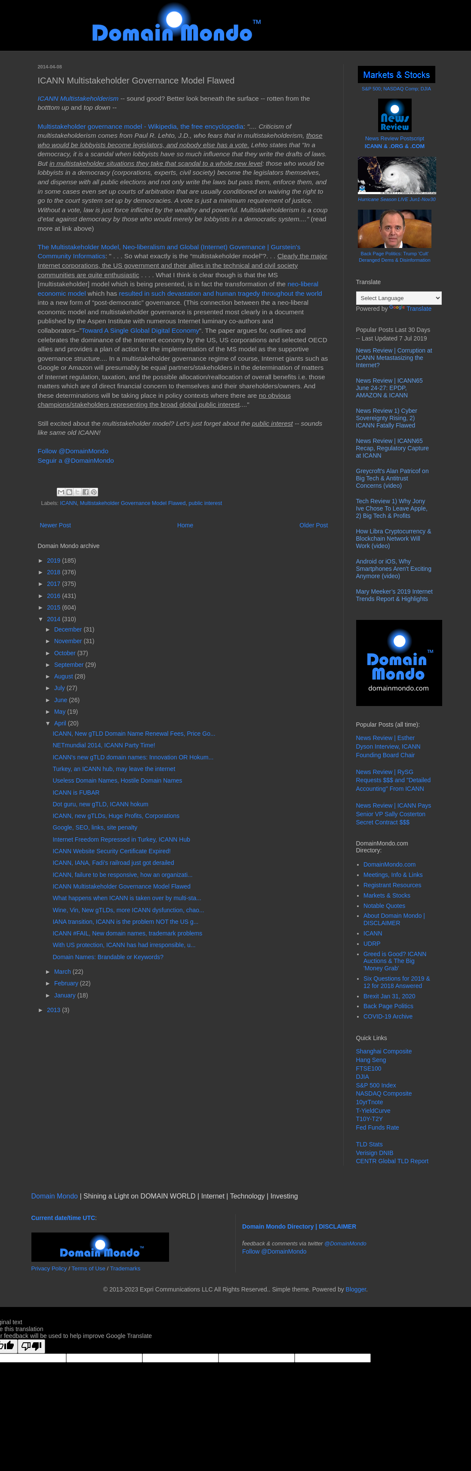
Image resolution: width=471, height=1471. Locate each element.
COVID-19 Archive (388, 1016)
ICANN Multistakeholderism (78, 98)
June (61, 700)
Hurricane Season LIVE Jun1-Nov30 (396, 199)
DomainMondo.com (389, 864)
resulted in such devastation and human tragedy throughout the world (220, 293)
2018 (54, 572)
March (63, 971)
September (69, 664)
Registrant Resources (392, 885)
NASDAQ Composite (384, 1093)
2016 (54, 595)
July (60, 687)
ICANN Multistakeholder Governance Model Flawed (121, 886)
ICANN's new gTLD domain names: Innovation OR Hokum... (132, 757)
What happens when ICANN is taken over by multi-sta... (126, 898)
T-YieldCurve (373, 1110)
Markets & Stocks (386, 895)
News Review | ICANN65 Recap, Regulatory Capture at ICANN (392, 448)
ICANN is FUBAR (75, 792)
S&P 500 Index (376, 1085)
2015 (54, 607)
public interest (205, 503)
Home (185, 525)
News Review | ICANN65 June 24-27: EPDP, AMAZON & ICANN (389, 388)
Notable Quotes (384, 905)
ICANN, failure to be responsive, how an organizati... (122, 874)
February (67, 983)
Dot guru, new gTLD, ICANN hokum (100, 804)
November (68, 641)
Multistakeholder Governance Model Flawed (133, 503)
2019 (54, 560)
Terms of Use (88, 1268)
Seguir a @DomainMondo (76, 460)
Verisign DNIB (375, 1152)
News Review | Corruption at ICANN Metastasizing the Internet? (394, 358)
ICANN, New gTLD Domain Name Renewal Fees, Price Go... (133, 733)
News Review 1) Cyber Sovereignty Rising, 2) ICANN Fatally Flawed (386, 418)
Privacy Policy (49, 1268)
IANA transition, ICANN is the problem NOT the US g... (125, 921)
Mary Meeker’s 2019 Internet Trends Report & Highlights (394, 595)
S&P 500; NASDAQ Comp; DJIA (396, 88)
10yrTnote (369, 1102)
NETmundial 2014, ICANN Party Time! (103, 745)
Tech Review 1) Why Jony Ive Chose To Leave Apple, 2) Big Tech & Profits (392, 508)
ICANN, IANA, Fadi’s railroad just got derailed (113, 862)
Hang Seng (371, 1059)
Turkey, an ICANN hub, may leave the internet (113, 768)
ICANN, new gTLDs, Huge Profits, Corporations (115, 815)
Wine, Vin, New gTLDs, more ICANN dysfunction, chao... (128, 910)
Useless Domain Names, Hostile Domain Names (117, 780)
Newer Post (55, 525)
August (64, 676)
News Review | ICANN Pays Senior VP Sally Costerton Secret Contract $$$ (393, 814)
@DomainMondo (345, 1243)
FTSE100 (369, 1068)
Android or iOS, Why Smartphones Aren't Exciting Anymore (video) (393, 568)
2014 (54, 619)
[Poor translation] (31, 1346)
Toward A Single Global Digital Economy (140, 330)
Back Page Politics (388, 1006)
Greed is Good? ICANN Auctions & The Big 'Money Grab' (394, 961)
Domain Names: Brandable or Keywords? (107, 957)
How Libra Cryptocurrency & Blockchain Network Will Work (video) (393, 538)
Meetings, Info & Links (393, 874)
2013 (54, 1009)
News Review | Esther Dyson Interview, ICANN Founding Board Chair (388, 746)
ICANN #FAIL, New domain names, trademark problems (127, 933)
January (65, 995)
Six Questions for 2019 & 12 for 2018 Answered (396, 982)
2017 (54, 583)
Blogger (356, 1289)
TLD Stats (369, 1144)
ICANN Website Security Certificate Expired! (111, 851)
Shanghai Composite (384, 1051)
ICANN (68, 503)
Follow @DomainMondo (73, 451)
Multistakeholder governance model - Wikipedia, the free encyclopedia (140, 126)
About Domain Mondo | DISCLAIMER (394, 919)
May (60, 711)
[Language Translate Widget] (399, 298)
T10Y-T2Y (369, 1118)
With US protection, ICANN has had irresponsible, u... (123, 944)
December (68, 629)
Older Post (313, 525)
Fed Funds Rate (377, 1127)
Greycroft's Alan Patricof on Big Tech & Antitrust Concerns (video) (392, 478)
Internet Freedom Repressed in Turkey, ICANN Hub (121, 839)
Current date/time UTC (63, 1217)
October (65, 653)
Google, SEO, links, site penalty (94, 827)
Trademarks (125, 1268)
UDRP (372, 943)
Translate (410, 308)
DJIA (362, 1076)
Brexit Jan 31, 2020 (389, 996)
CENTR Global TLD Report (392, 1161)
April (61, 723)
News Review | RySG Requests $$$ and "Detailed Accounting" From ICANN (393, 780)
